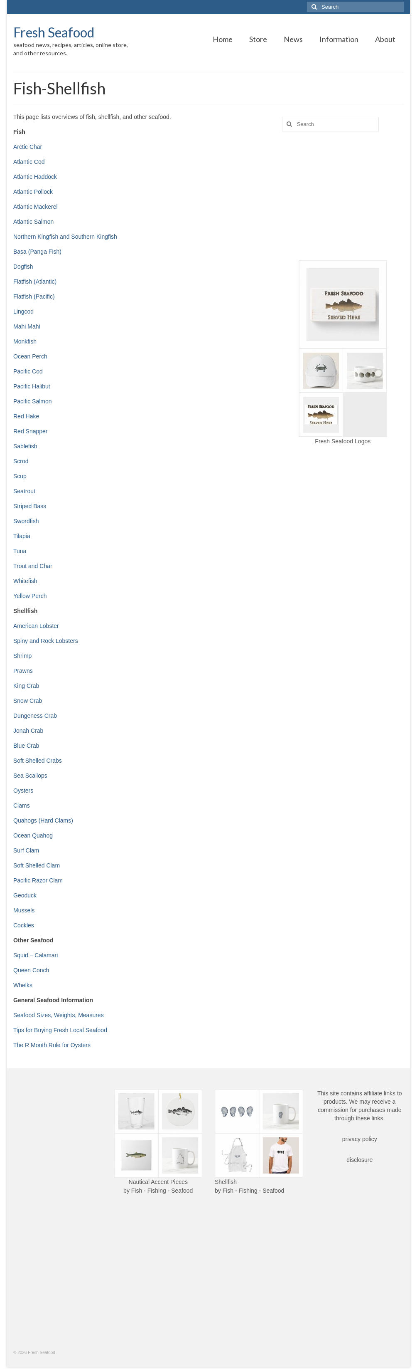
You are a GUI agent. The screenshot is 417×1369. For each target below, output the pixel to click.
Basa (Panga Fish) (37, 251)
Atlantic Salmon (33, 221)
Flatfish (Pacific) (34, 296)
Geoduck (25, 895)
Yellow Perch (30, 596)
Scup (20, 476)
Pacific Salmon (32, 401)
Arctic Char (27, 146)
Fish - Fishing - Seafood (162, 1190)
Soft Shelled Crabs (37, 760)
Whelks (22, 985)
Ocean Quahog (33, 835)
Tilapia (21, 536)
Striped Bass (29, 506)
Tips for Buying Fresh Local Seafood (60, 1030)
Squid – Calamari (35, 955)
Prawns (23, 670)
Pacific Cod (28, 371)
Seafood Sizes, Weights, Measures (58, 1015)
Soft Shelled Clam (36, 865)
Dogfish (23, 266)
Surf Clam (26, 850)
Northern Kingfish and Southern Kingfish (65, 236)
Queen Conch (31, 970)
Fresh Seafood (53, 32)
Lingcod (23, 311)
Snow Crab (27, 700)
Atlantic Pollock (33, 191)
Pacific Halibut (31, 386)
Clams (21, 805)
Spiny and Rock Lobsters (45, 641)
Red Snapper (30, 431)
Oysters (23, 790)
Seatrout (24, 491)
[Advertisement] (343, 196)
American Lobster (36, 626)
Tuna (19, 551)
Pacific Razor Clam (38, 880)
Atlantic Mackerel (35, 206)
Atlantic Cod (28, 161)
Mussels (23, 910)
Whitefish (25, 581)
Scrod (21, 461)
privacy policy (359, 1139)
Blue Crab (26, 745)
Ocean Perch (30, 356)
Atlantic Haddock (35, 176)
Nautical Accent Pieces (158, 1182)
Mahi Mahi (26, 326)
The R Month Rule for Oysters (52, 1045)
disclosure (359, 1159)
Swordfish (26, 521)
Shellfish (226, 1182)
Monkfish (25, 341)
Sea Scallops (30, 775)
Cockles (23, 925)
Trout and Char (32, 566)
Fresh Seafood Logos (342, 441)
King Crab (26, 685)
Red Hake (26, 416)
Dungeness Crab (35, 715)
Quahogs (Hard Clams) (43, 820)
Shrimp (22, 655)
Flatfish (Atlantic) (34, 281)
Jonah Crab (28, 730)
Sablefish (25, 446)
